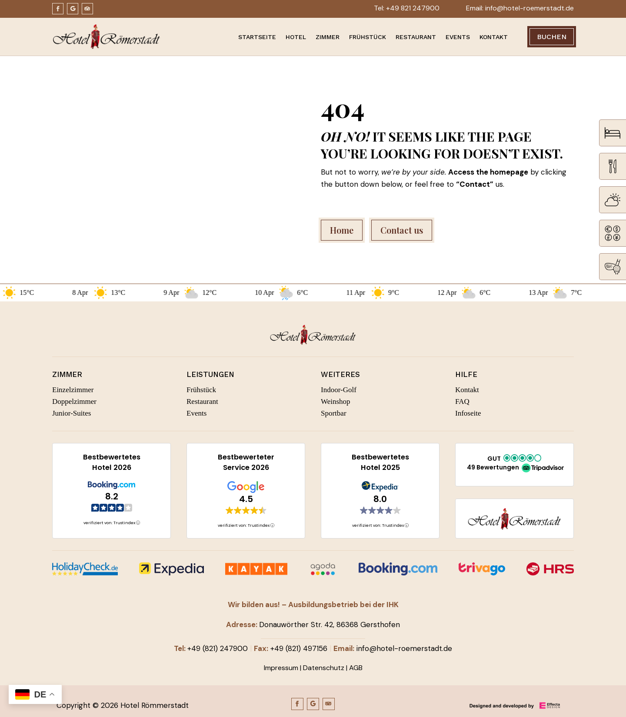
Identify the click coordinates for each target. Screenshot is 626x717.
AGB (356, 667)
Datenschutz (323, 667)
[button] (514, 464)
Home (341, 230)
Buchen (551, 37)
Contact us (401, 230)
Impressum (281, 667)
